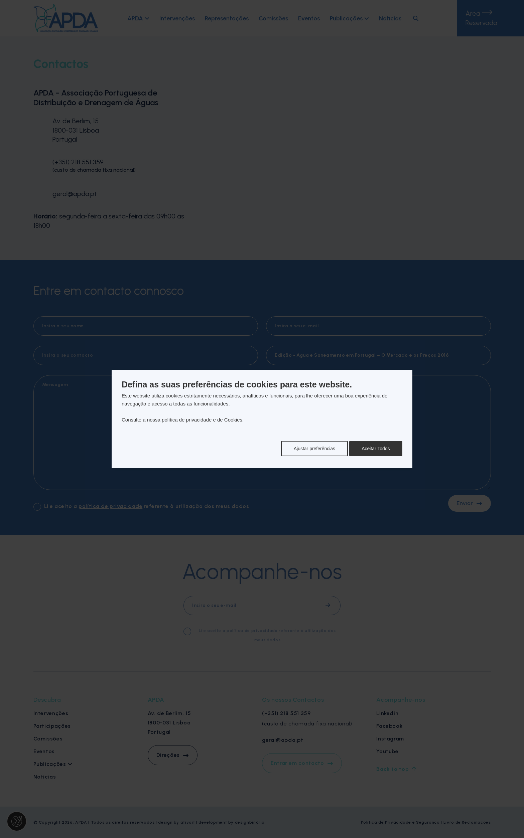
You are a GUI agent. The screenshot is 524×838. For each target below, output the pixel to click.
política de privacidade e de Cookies (202, 420)
